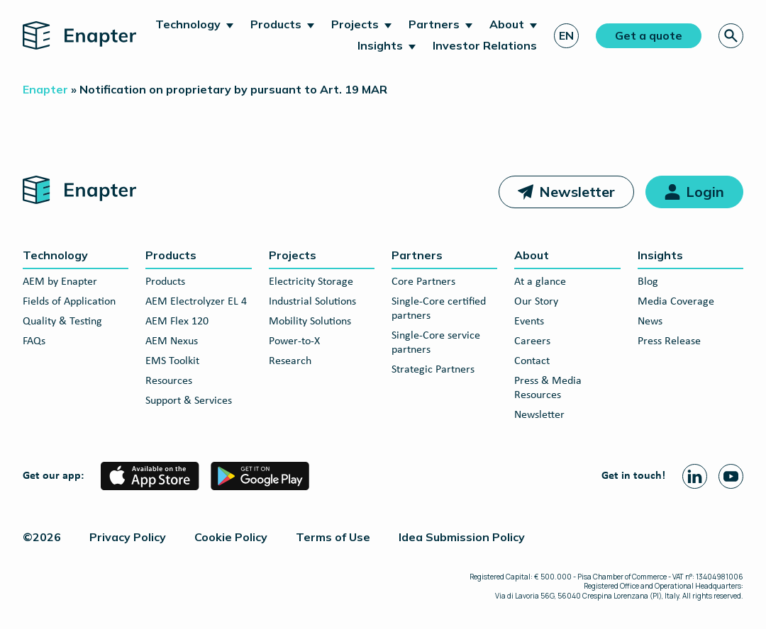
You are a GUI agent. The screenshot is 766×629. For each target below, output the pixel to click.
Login (705, 191)
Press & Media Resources (548, 388)
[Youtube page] (730, 476)
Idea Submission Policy (462, 537)
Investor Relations (485, 45)
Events (529, 321)
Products (275, 24)
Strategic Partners (433, 369)
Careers (532, 341)
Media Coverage (676, 301)
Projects (355, 24)
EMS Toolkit (172, 361)
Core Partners (423, 282)
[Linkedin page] (694, 476)
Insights (380, 45)
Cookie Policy (230, 537)
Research (290, 361)
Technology (188, 24)
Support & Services (188, 401)
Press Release (669, 341)
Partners (434, 24)
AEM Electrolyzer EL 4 (196, 301)
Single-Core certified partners (439, 309)
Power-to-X (294, 341)
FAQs (34, 341)
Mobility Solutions (310, 321)
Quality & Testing (62, 321)
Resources (168, 381)
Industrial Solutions (312, 301)
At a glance (540, 282)
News (650, 321)
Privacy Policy (127, 537)
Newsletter (577, 191)
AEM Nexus (171, 341)
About (506, 24)
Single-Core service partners (436, 343)
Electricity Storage (311, 282)
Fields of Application (69, 301)
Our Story (536, 301)
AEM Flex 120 (177, 321)
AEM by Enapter (60, 282)
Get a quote (648, 35)
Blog (648, 282)
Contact (532, 361)
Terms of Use (333, 537)
